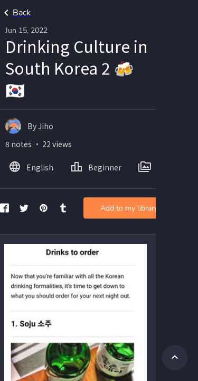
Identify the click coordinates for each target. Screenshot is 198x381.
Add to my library (129, 208)
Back (15, 12)
